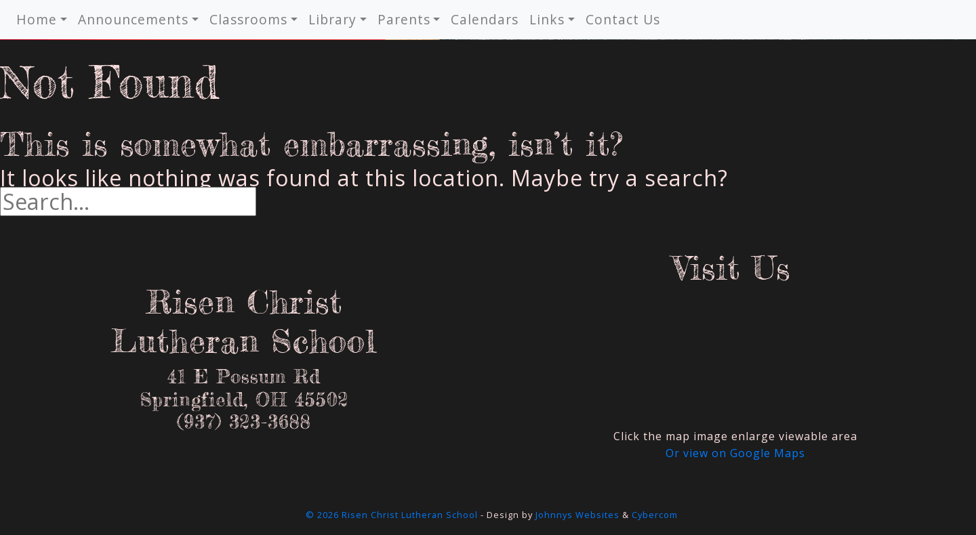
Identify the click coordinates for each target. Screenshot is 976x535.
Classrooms (248, 19)
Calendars (484, 19)
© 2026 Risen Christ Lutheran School (392, 515)
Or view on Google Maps (735, 453)
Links (547, 19)
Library (332, 19)
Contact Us (623, 19)
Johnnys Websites (577, 515)
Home (36, 19)
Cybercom (655, 515)
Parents (404, 19)
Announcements (133, 19)
